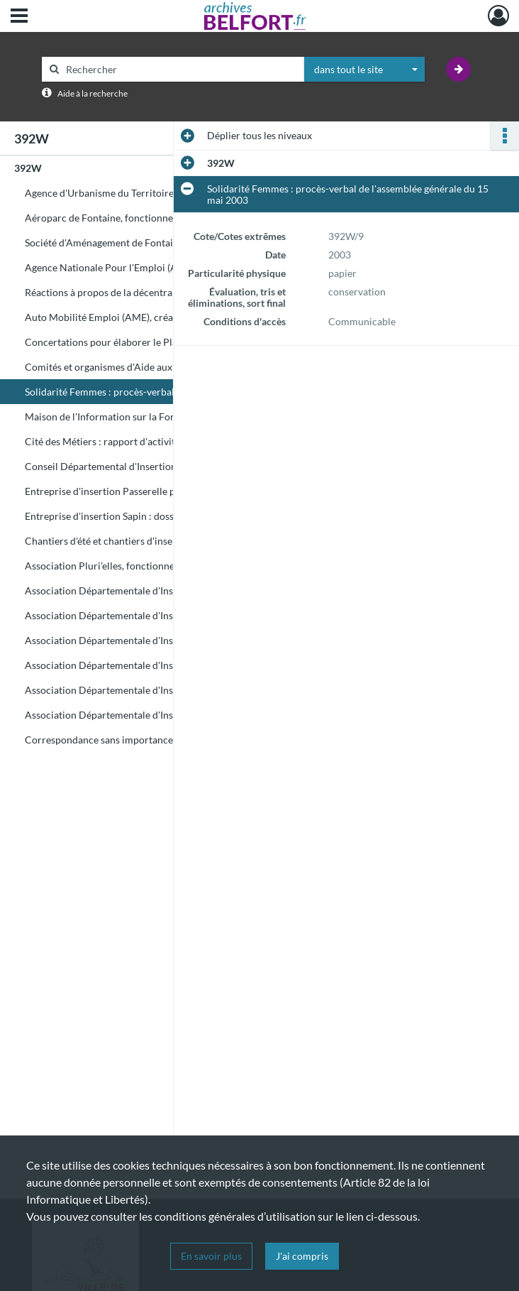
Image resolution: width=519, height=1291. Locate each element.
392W (28, 168)
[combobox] (364, 69)
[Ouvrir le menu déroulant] (19, 17)
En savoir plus (211, 1256)
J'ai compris (302, 1256)
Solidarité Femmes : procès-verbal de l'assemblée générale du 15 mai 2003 (166, 392)
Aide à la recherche (92, 93)
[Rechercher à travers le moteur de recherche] (180, 69)
